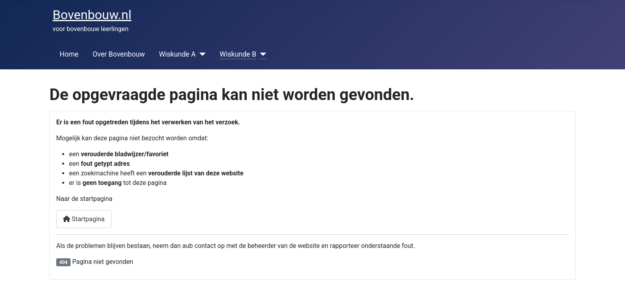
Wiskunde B (238, 54)
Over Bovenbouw (118, 54)
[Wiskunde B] (261, 54)
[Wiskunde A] (201, 54)
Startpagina (84, 219)
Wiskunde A (177, 54)
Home (69, 54)
